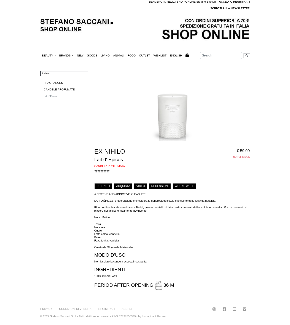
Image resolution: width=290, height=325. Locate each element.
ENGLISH (176, 55)
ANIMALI (118, 55)
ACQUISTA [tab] (123, 186)
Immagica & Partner (154, 316)
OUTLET (144, 55)
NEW (80, 55)
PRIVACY (46, 309)
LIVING (105, 55)
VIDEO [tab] (140, 186)
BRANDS (65, 55)
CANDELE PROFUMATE (59, 89)
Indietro (46, 73)
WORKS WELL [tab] (184, 186)
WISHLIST (160, 55)
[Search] (221, 55)
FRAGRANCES (53, 82)
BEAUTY (48, 55)
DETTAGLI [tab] (103, 186)
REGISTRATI (241, 1)
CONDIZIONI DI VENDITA (75, 309)
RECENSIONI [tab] (160, 186)
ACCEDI (127, 309)
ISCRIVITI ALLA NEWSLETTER (229, 8)
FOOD (132, 55)
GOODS (92, 55)
